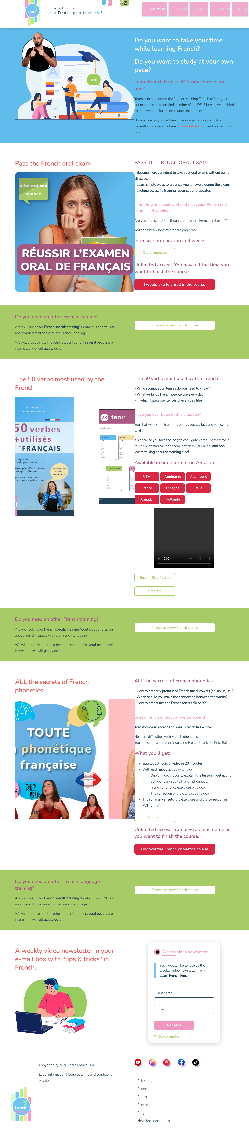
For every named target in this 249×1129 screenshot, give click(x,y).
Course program (155, 252)
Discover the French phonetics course (174, 849)
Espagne (172, 488)
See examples (168, 1036)
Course (164, 11)
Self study (136, 11)
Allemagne (198, 476)
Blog (236, 11)
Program (155, 591)
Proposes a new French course (174, 325)
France (147, 488)
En (109, 2)
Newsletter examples (153, 1121)
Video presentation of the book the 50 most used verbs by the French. (184, 538)
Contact (213, 11)
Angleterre (172, 476)
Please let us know (192, 126)
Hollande (173, 499)
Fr (104, 2)
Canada (147, 499)
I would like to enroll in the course (174, 284)
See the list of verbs (155, 577)
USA (146, 476)
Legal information (52, 1074)
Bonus (188, 11)
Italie (198, 488)
